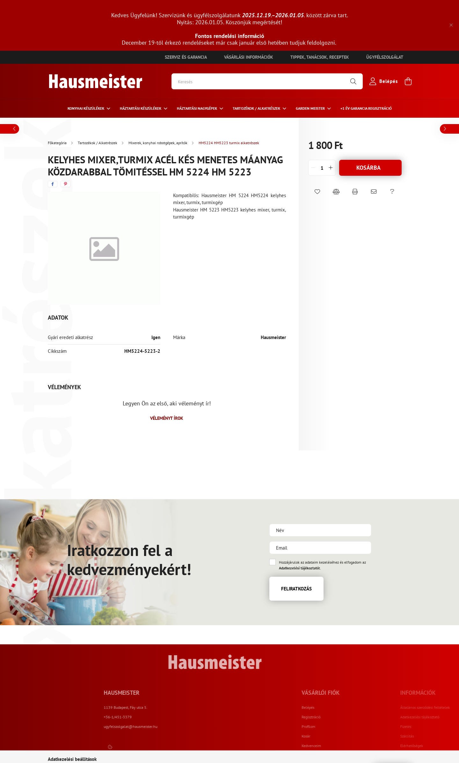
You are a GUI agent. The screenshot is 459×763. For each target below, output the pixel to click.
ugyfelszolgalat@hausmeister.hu (191, 726)
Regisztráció (341, 717)
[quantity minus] (313, 168)
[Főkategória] (58, 142)
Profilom (338, 726)
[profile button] (382, 81)
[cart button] (408, 81)
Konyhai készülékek (86, 108)
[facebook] (52, 184)
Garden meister (311, 108)
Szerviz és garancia (186, 57)
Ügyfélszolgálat (384, 57)
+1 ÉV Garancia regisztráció (366, 108)
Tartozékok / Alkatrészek (257, 108)
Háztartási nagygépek (197, 108)
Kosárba (368, 167)
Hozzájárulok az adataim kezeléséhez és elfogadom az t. (322, 565)
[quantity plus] (331, 168)
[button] (317, 191)
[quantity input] (322, 167)
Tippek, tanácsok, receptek (319, 57)
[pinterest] (65, 184)
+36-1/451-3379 (178, 717)
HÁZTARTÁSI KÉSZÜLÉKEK (141, 108)
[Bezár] (451, 25)
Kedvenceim (341, 746)
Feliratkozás (296, 589)
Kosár (336, 736)
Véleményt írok (166, 418)
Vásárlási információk (248, 57)
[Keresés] (267, 81)
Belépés (338, 707)
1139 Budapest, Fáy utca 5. (186, 707)
